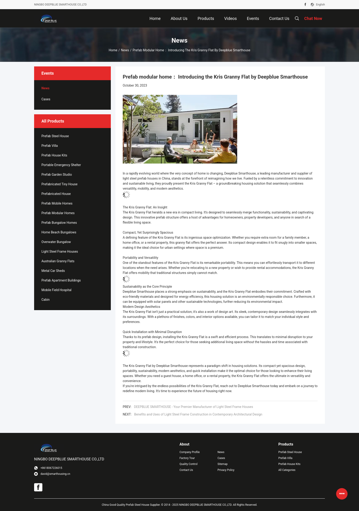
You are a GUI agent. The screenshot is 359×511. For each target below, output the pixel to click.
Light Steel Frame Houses (59, 251)
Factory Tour (187, 458)
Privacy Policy (226, 470)
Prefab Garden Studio (56, 174)
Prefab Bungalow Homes (59, 222)
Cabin (45, 299)
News (125, 50)
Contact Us (186, 470)
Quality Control (189, 464)
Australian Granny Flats (57, 261)
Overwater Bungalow (56, 242)
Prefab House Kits (54, 155)
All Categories (286, 470)
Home (113, 50)
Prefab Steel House (55, 136)
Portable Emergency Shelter (61, 165)
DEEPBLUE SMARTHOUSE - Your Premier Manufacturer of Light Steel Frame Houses (193, 407)
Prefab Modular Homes (58, 213)
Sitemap (223, 464)
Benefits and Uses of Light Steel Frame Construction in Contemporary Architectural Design (198, 414)
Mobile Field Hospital (56, 290)
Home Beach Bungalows (58, 232)
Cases (45, 99)
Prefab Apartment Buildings (61, 280)
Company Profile (190, 452)
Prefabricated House (56, 194)
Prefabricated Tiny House (59, 184)
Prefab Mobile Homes (56, 203)
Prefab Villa (49, 146)
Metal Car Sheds (53, 271)
